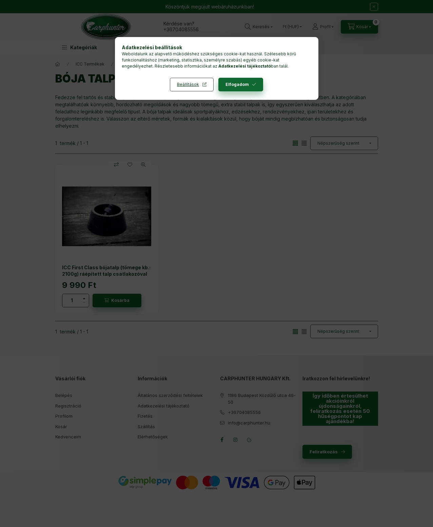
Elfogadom (237, 84)
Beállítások (188, 84)
